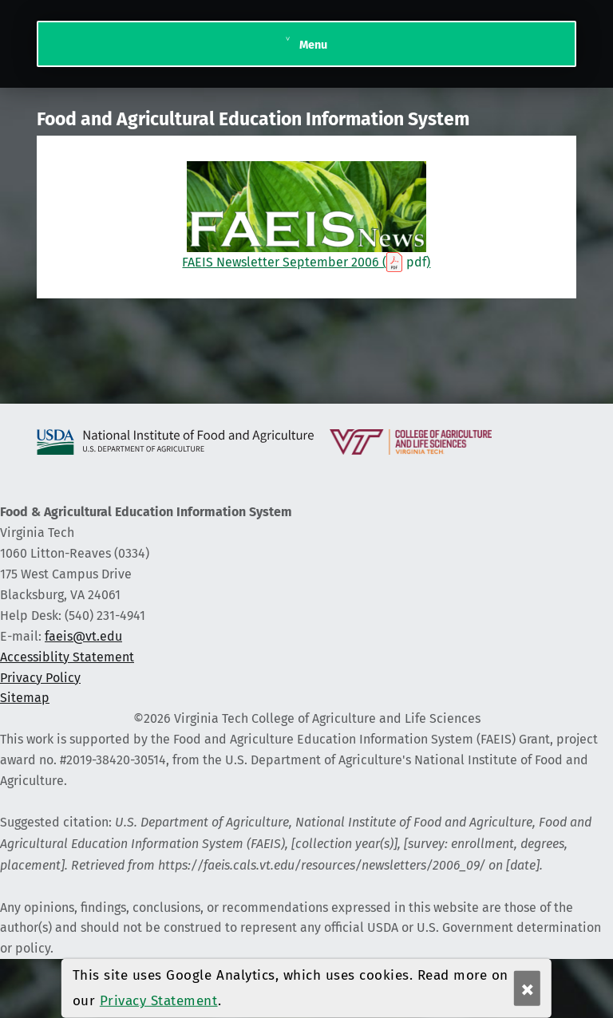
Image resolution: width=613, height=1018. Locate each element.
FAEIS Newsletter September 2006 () (306, 215)
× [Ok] (527, 989)
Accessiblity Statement (67, 657)
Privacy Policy (40, 677)
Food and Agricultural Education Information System (253, 119)
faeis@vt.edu (83, 636)
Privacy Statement (159, 1000)
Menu (313, 44)
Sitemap (24, 697)
